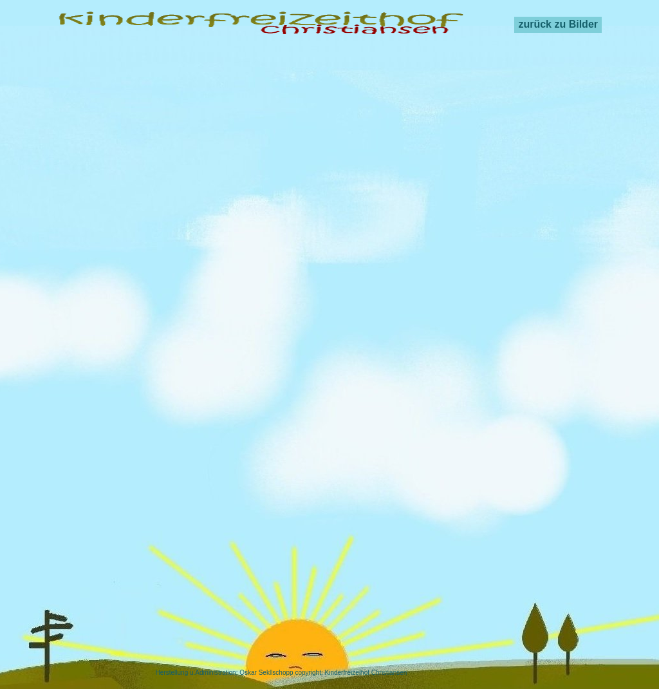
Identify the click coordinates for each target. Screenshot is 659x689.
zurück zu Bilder (558, 24)
